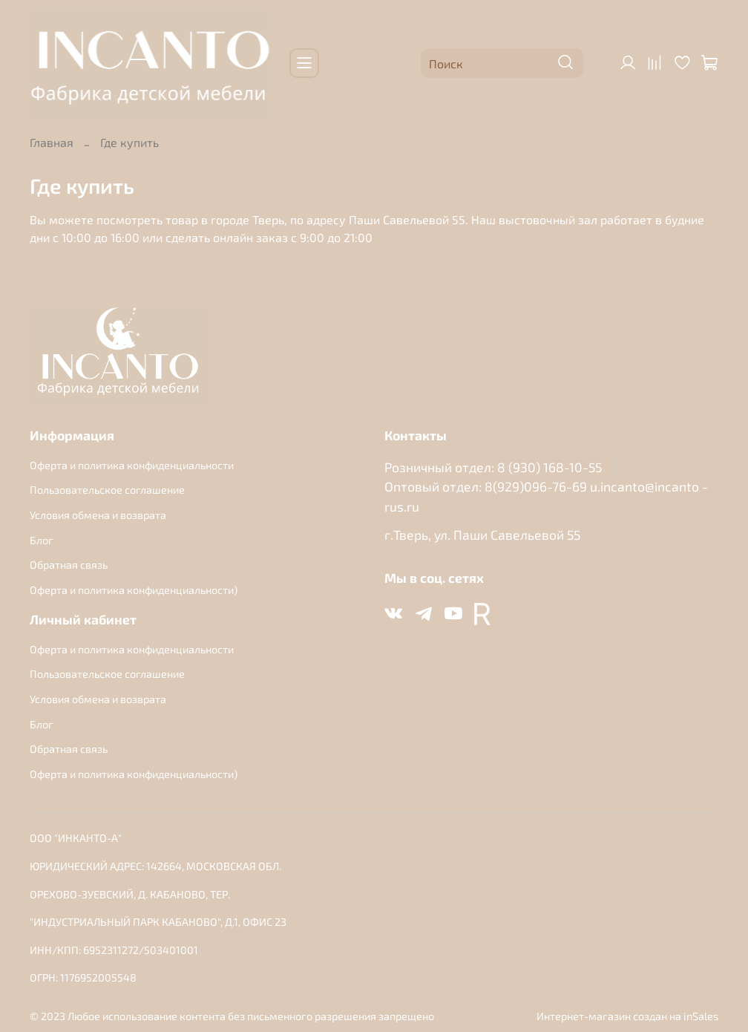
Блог (41, 540)
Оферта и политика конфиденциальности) (133, 590)
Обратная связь (69, 564)
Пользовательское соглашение (107, 489)
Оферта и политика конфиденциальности (132, 465)
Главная (51, 142)
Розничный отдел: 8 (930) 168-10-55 (493, 467)
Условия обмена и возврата (98, 515)
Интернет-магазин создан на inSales (627, 1016)
